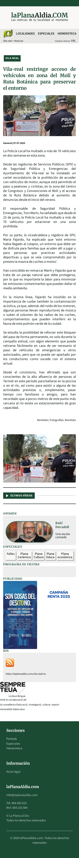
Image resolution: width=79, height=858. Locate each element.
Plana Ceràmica (24, 556)
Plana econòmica (65, 556)
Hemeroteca (67, 33)
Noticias (18, 41)
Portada (11, 739)
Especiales (46, 33)
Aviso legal (13, 772)
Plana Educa (50, 556)
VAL (73, 41)
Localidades (25, 33)
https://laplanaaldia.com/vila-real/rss (26, 674)
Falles (11, 554)
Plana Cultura (39, 556)
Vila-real (7, 41)
